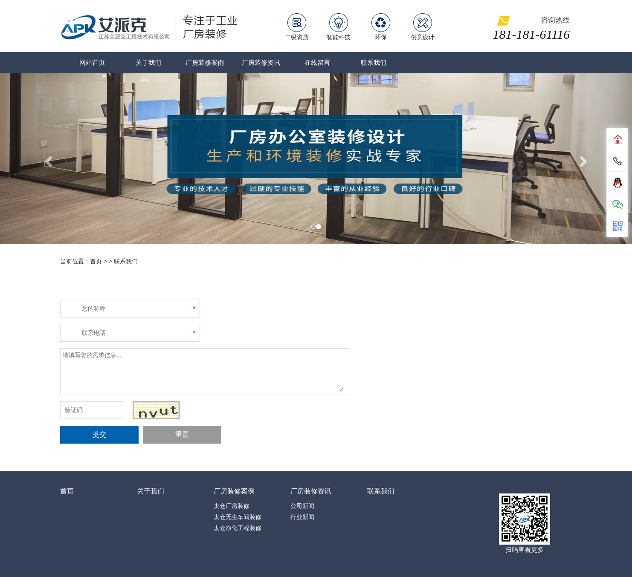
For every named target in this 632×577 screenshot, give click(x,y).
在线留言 (317, 62)
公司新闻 (302, 505)
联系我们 (373, 62)
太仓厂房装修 (231, 505)
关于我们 (148, 62)
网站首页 (92, 62)
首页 (67, 491)
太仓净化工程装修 (237, 528)
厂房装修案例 (205, 62)
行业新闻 (302, 517)
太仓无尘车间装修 (237, 517)
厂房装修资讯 (261, 62)
